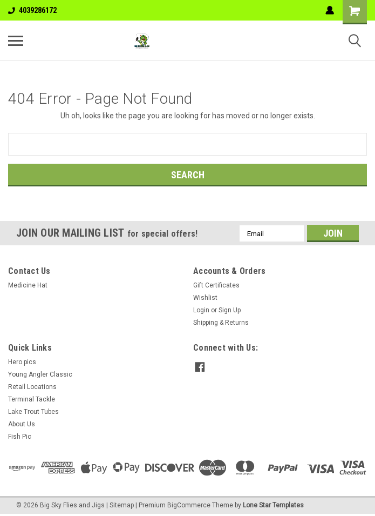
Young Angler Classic (40, 374)
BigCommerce (188, 505)
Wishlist (205, 297)
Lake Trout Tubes (33, 412)
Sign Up (230, 310)
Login (201, 310)
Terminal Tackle (31, 399)
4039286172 (32, 10)
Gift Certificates (216, 285)
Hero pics (22, 362)
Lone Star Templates (273, 505)
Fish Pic (19, 436)
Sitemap (122, 505)
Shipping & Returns (221, 322)
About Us (21, 424)
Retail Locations (32, 387)
